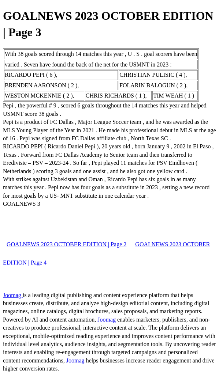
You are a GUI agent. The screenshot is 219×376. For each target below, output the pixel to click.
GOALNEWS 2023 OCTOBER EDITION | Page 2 (66, 244)
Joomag (13, 295)
